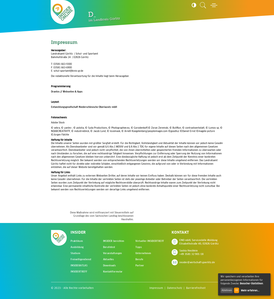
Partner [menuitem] (139, 265)
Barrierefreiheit (196, 287)
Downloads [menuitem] (109, 265)
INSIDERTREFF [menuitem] (79, 271)
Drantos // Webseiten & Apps (66, 91)
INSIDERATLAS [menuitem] (79, 265)
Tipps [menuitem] (138, 247)
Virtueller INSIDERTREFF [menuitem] (149, 241)
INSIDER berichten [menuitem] (113, 241)
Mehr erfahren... (250, 290)
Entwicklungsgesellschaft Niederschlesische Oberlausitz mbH (84, 107)
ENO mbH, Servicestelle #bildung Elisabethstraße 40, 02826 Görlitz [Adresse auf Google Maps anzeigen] (199, 242)
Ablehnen (227, 290)
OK (236, 290)
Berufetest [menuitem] (109, 247)
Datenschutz (174, 287)
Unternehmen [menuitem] (143, 253)
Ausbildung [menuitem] (77, 247)
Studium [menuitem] (75, 253)
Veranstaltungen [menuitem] (112, 253)
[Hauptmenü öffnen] (214, 5)
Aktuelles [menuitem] (108, 259)
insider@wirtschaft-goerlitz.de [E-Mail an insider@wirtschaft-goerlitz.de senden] (197, 262)
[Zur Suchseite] (203, 5)
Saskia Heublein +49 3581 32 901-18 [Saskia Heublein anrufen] (191, 252)
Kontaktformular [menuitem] (113, 271)
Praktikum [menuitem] (77, 241)
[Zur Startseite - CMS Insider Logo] (62, 12)
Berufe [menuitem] (139, 259)
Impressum (156, 287)
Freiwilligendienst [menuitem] (81, 259)
